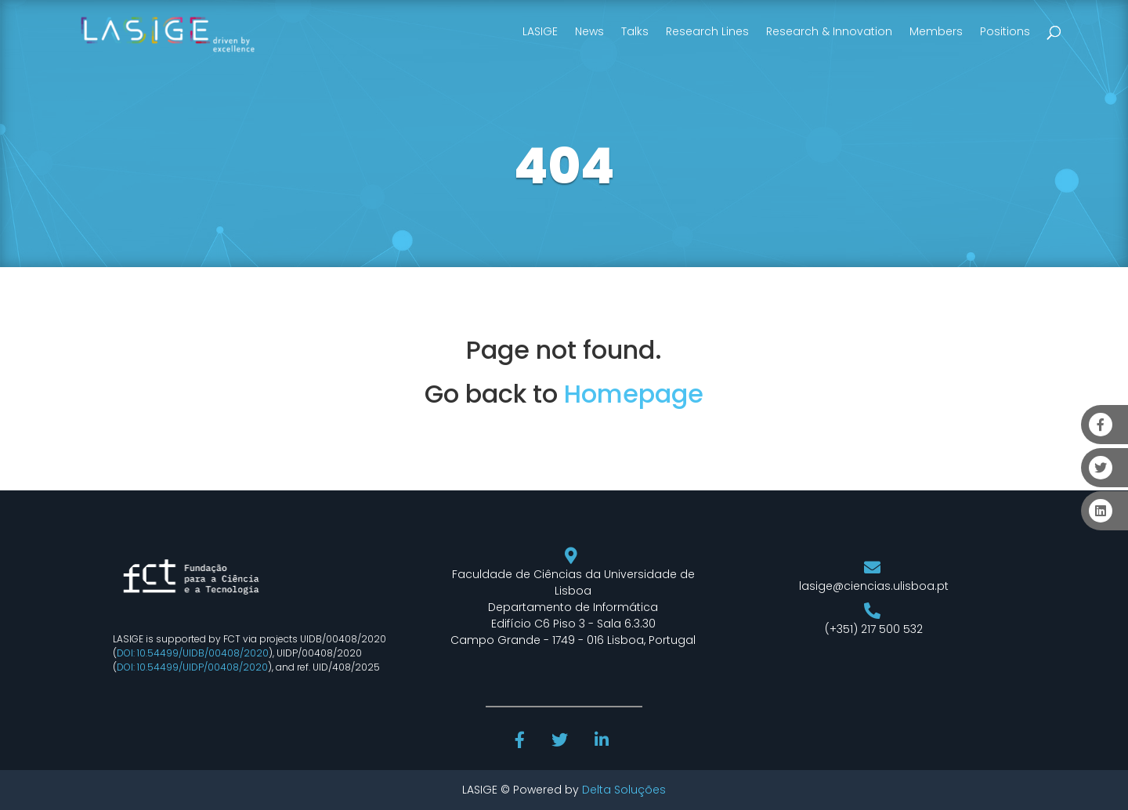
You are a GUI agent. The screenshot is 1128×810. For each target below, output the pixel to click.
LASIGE (540, 31)
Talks (635, 31)
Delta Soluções (624, 789)
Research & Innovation (829, 31)
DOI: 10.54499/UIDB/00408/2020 (193, 653)
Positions (1005, 31)
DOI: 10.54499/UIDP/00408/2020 (192, 667)
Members (936, 31)
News (589, 31)
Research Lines (707, 31)
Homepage (633, 393)
